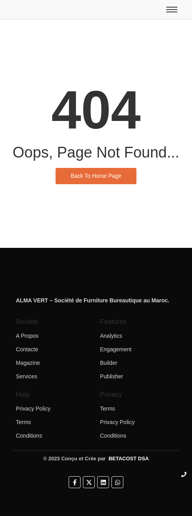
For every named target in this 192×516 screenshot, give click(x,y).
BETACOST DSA (129, 458)
